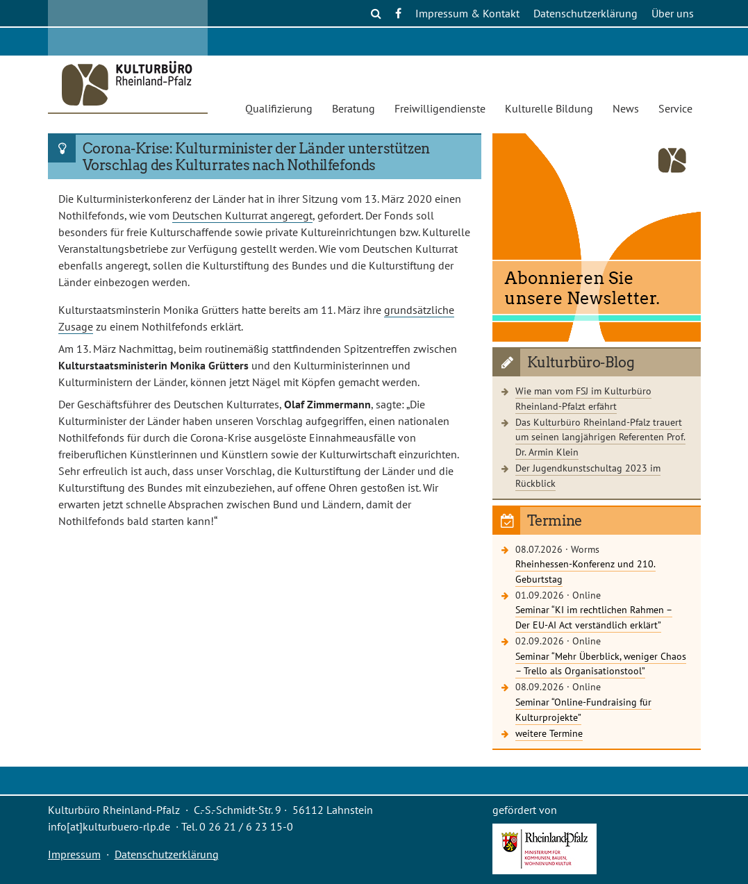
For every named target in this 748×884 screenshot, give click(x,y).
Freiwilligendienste (439, 108)
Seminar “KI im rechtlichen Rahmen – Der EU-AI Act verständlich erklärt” (593, 617)
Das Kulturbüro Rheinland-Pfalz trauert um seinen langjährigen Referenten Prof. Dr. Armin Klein (600, 436)
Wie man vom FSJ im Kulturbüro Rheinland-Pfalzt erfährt (583, 398)
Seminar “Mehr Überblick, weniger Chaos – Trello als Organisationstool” (600, 663)
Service (675, 108)
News (626, 108)
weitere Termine (549, 733)
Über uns (672, 13)
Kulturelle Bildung (549, 108)
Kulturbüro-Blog (581, 362)
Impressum (74, 854)
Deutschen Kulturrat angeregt (242, 215)
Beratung (353, 108)
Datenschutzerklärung (585, 13)
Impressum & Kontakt (467, 13)
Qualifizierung (279, 108)
